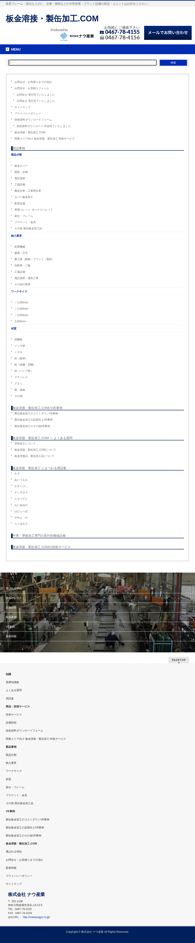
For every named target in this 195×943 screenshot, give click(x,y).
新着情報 (11, 636)
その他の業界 (22, 284)
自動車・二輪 (22, 265)
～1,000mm (21, 302)
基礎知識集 (12, 682)
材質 (8, 779)
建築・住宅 (21, 253)
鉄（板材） (21, 358)
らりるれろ (21, 523)
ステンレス (21, 377)
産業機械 (19, 246)
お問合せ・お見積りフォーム (31, 88)
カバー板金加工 (23, 197)
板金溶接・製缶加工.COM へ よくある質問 (42, 438)
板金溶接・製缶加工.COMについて (35, 449)
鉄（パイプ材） (23, 370)
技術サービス (14, 598)
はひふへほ (21, 511)
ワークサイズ (14, 770)
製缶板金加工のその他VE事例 (32, 426)
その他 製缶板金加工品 (28, 228)
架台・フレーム (23, 216)
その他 (18, 396)
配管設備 (19, 203)
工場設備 (19, 184)
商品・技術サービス (18, 706)
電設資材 (19, 178)
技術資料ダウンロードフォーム (33, 119)
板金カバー (21, 165)
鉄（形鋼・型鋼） (25, 364)
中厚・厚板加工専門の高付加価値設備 (39, 535)
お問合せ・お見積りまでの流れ (33, 82)
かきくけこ (21, 486)
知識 (8, 674)
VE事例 (10, 626)
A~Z (16, 473)
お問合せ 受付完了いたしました (36, 94)
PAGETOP (179, 659)
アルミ (18, 383)
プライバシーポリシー (27, 113)
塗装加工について (25, 443)
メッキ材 (19, 345)
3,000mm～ (21, 321)
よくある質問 (14, 690)
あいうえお (21, 479)
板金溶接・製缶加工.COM (52, 18)
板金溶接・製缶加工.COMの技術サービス (42, 547)
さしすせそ (21, 492)
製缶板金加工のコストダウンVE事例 (36, 413)
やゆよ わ (21, 517)
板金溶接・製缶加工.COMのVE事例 (37, 408)
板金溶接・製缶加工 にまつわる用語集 (39, 468)
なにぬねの (21, 505)
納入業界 (11, 762)
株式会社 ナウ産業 (92, 931)
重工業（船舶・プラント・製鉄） (34, 259)
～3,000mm (21, 315)
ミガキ (18, 352)
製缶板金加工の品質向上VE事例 (33, 419)
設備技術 (11, 607)
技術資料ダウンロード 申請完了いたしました (44, 126)
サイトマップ (22, 107)
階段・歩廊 (21, 172)
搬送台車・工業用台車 (27, 190)
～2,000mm (21, 308)
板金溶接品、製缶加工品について (34, 456)
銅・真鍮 (19, 389)
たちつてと (21, 498)
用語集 (10, 698)
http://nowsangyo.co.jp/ (36, 917)
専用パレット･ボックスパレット (33, 209)
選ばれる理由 (14, 588)
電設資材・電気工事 (26, 278)
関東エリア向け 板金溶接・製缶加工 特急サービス (44, 138)
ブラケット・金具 (25, 222)
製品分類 (11, 754)
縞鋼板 (18, 339)
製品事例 (19, 148)
